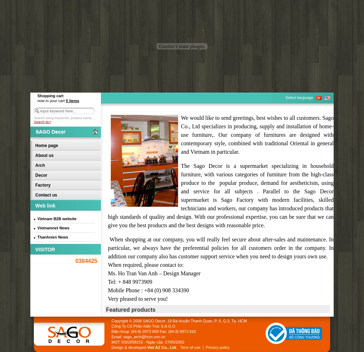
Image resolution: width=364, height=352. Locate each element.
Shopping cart (50, 96)
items (72, 101)
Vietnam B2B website (57, 219)
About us (44, 155)
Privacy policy (217, 347)
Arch (40, 165)
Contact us (46, 195)
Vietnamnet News (53, 228)
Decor (41, 175)
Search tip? (42, 122)
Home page (46, 145)
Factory (42, 185)
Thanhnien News (52, 237)
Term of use (190, 347)
